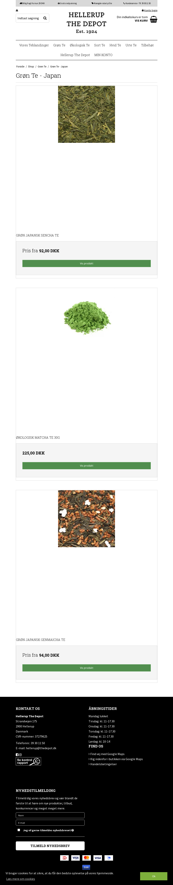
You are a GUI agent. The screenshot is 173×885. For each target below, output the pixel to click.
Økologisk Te (80, 45)
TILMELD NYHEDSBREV (50, 846)
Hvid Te (115, 45)
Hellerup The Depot (75, 55)
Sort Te (99, 45)
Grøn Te (59, 45)
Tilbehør (147, 45)
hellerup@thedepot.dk (41, 748)
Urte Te (131, 45)
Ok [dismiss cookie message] (153, 876)
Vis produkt (86, 263)
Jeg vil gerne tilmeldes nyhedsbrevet (48, 829)
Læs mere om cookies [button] (20, 879)
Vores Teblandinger (34, 45)
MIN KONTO (103, 55)
